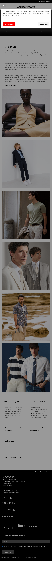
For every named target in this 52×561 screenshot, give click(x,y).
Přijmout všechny (8, 24)
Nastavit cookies (43, 24)
